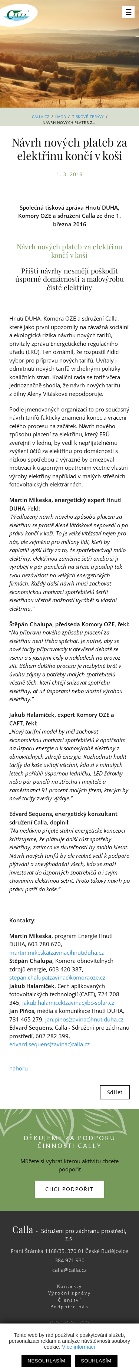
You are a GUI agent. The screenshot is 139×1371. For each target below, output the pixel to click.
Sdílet (115, 1092)
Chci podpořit (69, 1189)
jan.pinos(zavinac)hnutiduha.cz (84, 1019)
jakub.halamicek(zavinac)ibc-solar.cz (68, 1002)
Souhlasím (96, 1361)
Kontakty (69, 1286)
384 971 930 (70, 1260)
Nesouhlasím (46, 1361)
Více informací (78, 1347)
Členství (70, 1300)
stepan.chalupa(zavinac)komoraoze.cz (57, 977)
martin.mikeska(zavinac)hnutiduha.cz (56, 952)
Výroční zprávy (69, 1293)
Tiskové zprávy (88, 116)
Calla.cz (40, 116)
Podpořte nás (69, 1306)
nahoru (18, 1068)
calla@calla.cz (69, 1269)
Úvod (60, 116)
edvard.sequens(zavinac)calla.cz (49, 1044)
